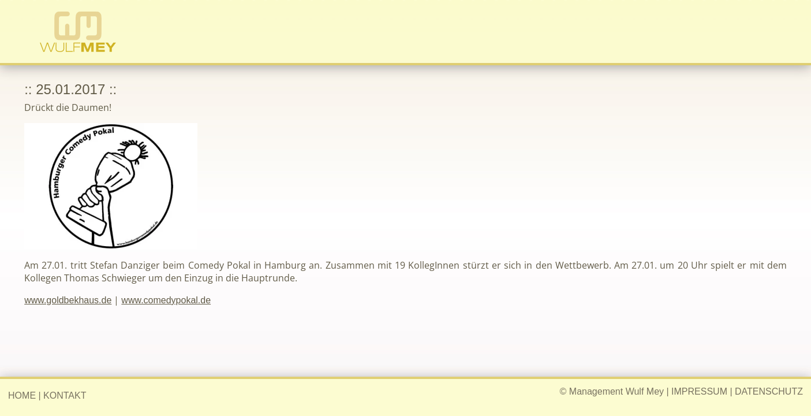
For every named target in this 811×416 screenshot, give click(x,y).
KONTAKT (64, 395)
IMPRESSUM (699, 391)
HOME (22, 395)
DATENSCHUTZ (769, 391)
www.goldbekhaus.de (67, 300)
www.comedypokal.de (166, 300)
